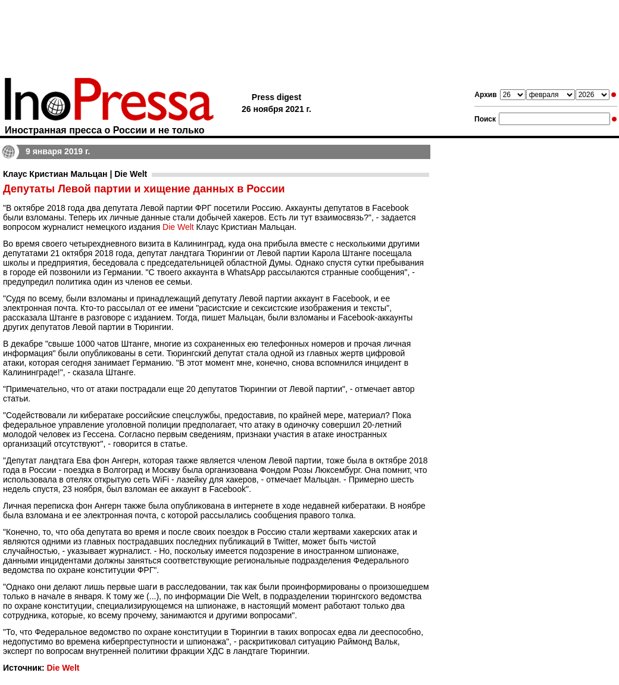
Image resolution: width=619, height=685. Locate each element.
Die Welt (178, 227)
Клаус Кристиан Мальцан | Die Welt (75, 174)
